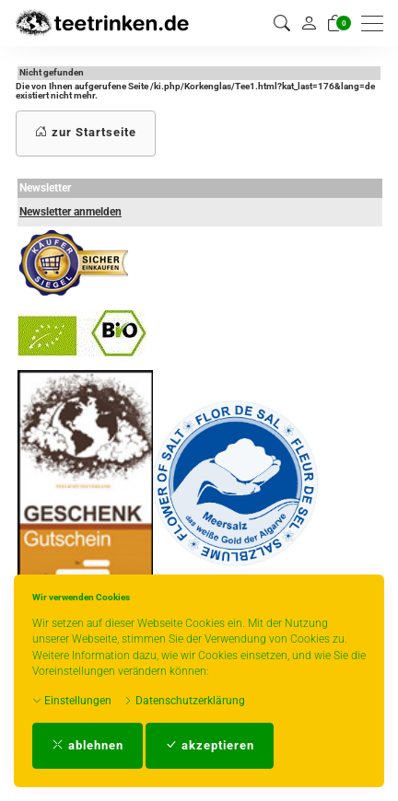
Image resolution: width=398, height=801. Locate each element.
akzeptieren (209, 745)
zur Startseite (85, 132)
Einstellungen (71, 700)
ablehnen (87, 745)
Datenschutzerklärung (184, 700)
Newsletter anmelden (70, 211)
